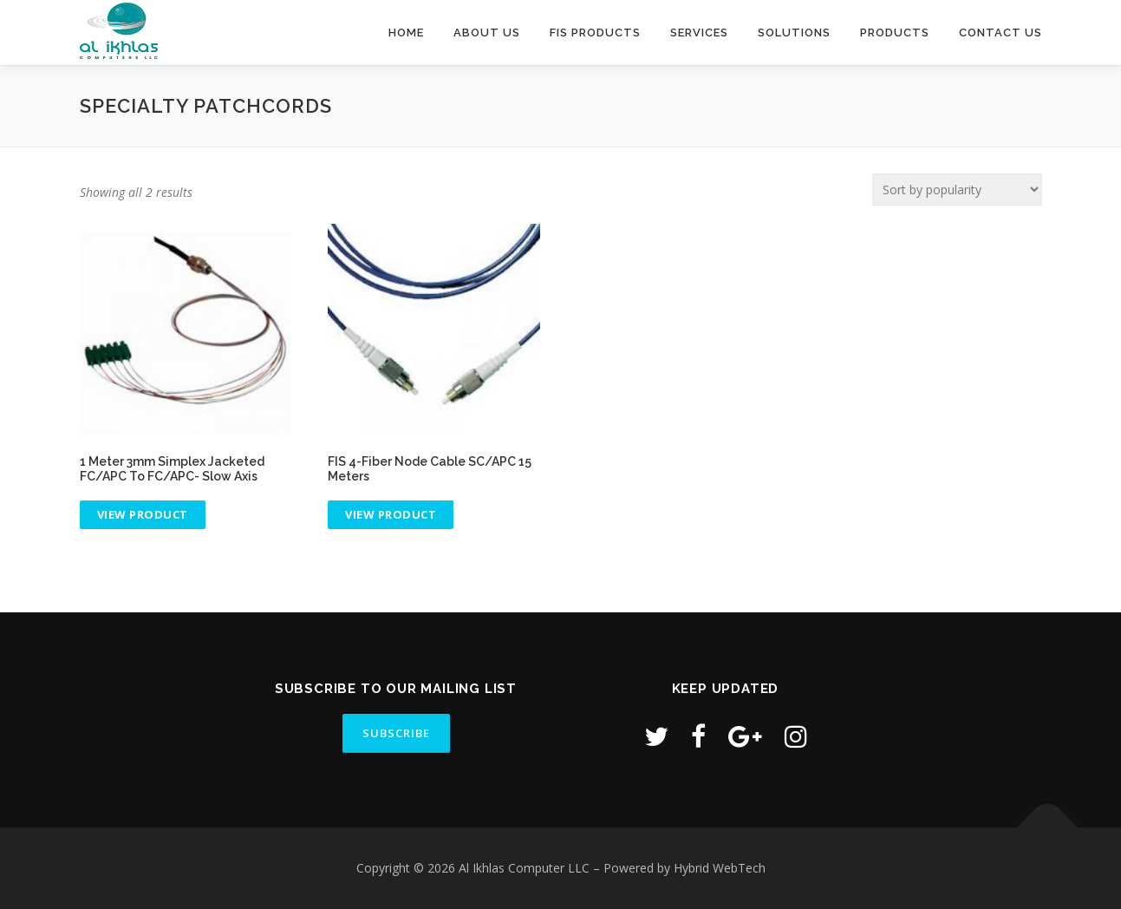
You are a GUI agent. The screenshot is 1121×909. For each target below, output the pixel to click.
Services (699, 32)
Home (406, 32)
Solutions (794, 32)
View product (142, 514)
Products (894, 32)
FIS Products (595, 32)
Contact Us (1000, 32)
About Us (486, 32)
